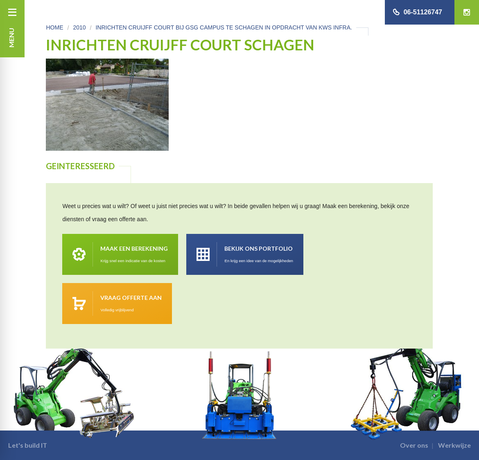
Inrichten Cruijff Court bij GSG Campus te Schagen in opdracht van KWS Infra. (223, 27)
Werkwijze (454, 445)
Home (54, 27)
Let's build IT (27, 445)
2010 (79, 27)
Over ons (414, 445)
